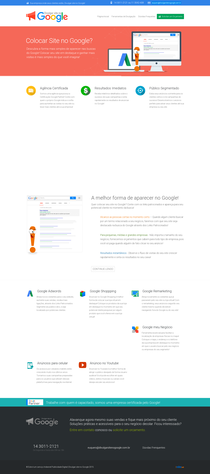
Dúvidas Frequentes (146, 16)
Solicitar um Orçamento (172, 16)
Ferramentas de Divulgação (124, 16)
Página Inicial (103, 16)
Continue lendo (38, 161)
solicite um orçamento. (129, 430)
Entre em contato (82, 430)
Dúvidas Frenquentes (153, 447)
